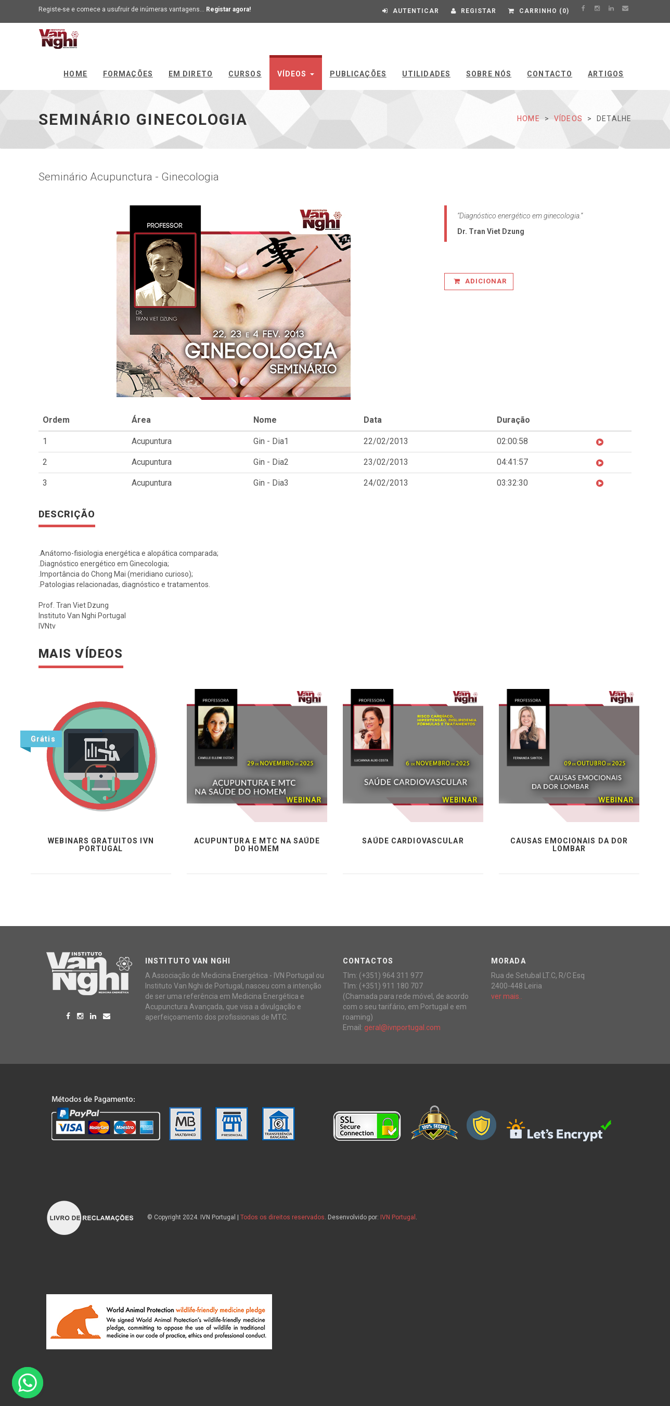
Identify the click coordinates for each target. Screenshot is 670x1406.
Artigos (606, 74)
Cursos (245, 74)
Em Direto (191, 74)
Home (75, 74)
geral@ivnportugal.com (402, 1027)
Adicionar (480, 281)
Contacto (549, 74)
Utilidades (426, 74)
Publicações (358, 74)
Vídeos (295, 74)
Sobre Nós (488, 74)
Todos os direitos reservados (282, 1217)
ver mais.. (506, 996)
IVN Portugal (398, 1217)
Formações (128, 74)
